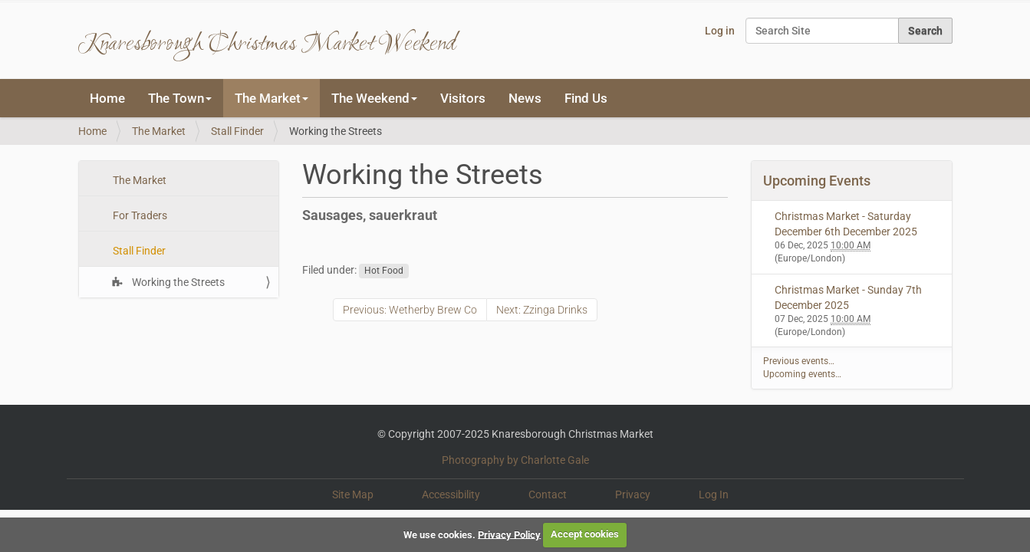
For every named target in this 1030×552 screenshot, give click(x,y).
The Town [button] (180, 98)
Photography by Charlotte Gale (515, 460)
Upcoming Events (816, 180)
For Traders (138, 215)
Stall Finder (237, 131)
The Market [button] (271, 98)
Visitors (462, 98)
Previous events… (798, 361)
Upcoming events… (802, 374)
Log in (720, 31)
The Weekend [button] (374, 98)
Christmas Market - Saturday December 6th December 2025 (846, 224)
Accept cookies (585, 534)
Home (107, 98)
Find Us (585, 98)
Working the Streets (177, 282)
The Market (159, 131)
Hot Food (383, 270)
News (524, 98)
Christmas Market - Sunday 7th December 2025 (848, 297)
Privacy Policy (509, 534)
